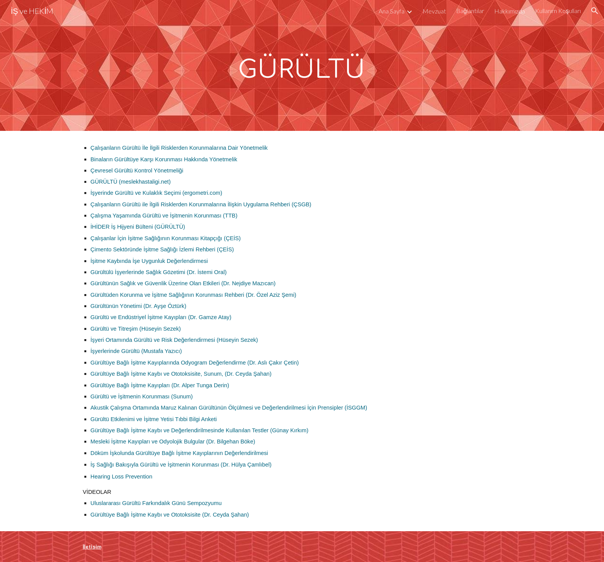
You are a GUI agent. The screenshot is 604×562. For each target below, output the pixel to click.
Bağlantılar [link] (470, 10)
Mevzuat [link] (434, 11)
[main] (302, 65)
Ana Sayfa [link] (391, 11)
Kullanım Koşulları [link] (558, 10)
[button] (595, 11)
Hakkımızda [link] (509, 11)
